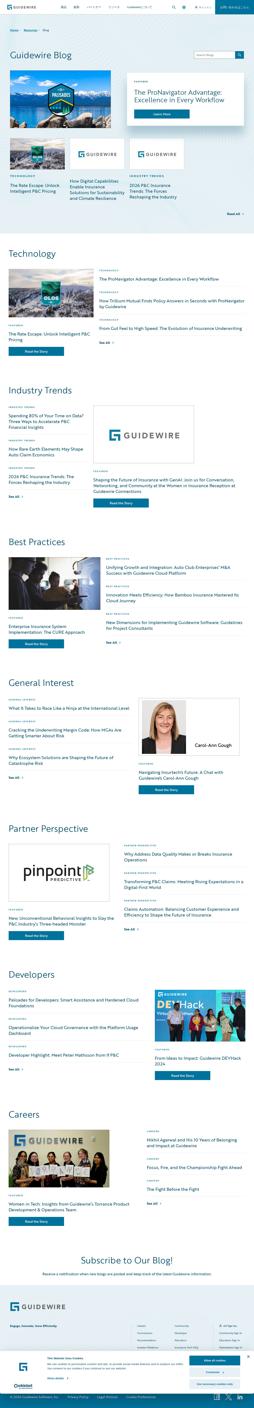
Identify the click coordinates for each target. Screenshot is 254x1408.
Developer (181, 1333)
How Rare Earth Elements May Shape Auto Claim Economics (46, 452)
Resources (30, 30)
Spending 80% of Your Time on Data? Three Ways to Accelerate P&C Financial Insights (46, 421)
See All (104, 342)
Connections (144, 1333)
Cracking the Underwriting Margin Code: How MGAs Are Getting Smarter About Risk (65, 733)
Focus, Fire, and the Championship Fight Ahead (194, 1167)
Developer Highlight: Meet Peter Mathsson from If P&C (64, 1055)
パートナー (94, 7)
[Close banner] (248, 1371)
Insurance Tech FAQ (186, 1347)
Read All (233, 213)
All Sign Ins (230, 1326)
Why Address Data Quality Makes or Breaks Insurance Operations (178, 857)
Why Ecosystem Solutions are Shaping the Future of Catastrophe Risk (61, 760)
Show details (55, 1392)
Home (14, 30)
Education (181, 1340)
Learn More (162, 114)
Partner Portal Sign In (230, 1357)
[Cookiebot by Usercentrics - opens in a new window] (23, 1401)
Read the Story (36, 351)
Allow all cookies (215, 1374)
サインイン (203, 7)
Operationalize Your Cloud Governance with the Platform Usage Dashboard (73, 1030)
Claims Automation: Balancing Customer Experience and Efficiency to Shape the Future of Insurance (181, 912)
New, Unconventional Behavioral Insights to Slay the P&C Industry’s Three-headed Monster (61, 921)
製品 (64, 7)
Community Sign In (230, 1333)
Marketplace (144, 1354)
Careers (141, 1326)
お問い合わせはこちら (234, 7)
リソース (114, 7)
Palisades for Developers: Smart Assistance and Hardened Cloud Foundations (74, 1003)
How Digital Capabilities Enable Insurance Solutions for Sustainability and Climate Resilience (97, 189)
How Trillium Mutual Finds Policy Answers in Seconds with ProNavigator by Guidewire (171, 303)
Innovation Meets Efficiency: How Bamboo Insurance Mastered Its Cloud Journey (172, 598)
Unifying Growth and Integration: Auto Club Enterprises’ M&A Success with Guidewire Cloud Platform (168, 570)
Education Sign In (229, 1340)
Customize (215, 1386)
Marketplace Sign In (230, 1347)
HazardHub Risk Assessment (184, 1357)
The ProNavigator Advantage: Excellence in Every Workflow (159, 279)
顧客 (77, 7)
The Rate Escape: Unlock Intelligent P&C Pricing (35, 188)
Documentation (146, 1340)
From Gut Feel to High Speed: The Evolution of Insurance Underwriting (170, 328)
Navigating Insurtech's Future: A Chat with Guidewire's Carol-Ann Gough (181, 775)
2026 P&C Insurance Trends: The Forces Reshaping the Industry (153, 191)
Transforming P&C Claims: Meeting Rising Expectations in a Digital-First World (183, 884)
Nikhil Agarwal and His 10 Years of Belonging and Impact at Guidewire (192, 1142)
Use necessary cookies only (215, 1398)
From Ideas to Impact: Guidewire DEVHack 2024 (198, 1061)
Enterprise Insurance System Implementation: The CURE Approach (47, 629)
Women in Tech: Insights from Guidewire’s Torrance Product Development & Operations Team (69, 1207)
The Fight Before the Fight (173, 1189)
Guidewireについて (139, 7)
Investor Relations (147, 1347)
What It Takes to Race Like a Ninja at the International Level (69, 708)
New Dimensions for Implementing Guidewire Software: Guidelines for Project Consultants (174, 625)
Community (182, 1326)
